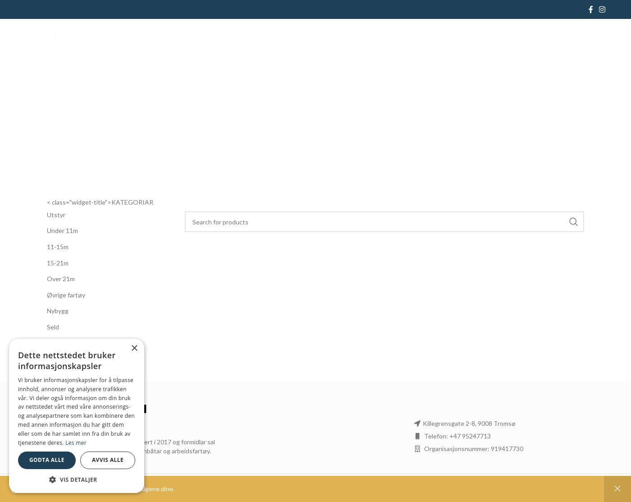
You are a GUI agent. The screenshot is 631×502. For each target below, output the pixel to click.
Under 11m (62, 230)
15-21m (58, 263)
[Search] (385, 221)
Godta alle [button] (46, 460)
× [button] (134, 348)
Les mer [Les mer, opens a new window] (76, 443)
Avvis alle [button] (107, 460)
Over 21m (61, 279)
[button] (76, 479)
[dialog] (76, 416)
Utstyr (56, 215)
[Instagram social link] (602, 9)
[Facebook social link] (590, 9)
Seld (53, 327)
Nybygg (58, 311)
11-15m (58, 247)
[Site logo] (78, 42)
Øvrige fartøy (66, 295)
